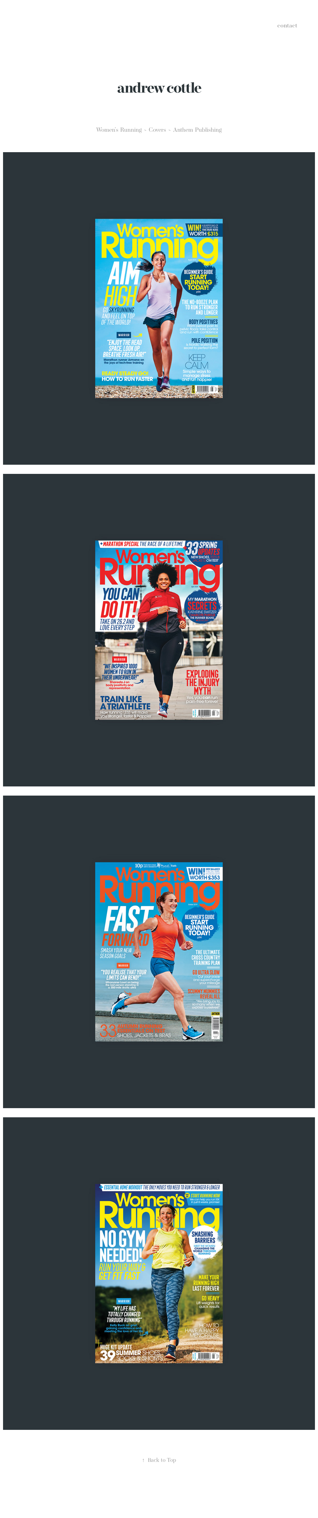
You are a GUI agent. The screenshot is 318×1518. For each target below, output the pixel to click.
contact (287, 25)
